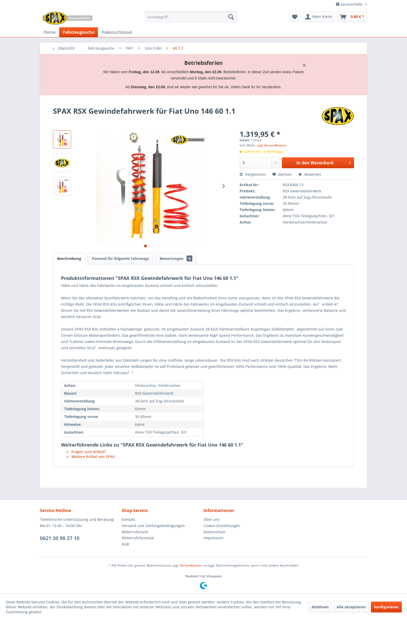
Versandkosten (191, 565)
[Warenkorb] (352, 17)
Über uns (212, 519)
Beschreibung (69, 258)
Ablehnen (320, 606)
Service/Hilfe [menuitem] (349, 4)
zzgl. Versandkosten (272, 145)
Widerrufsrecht (135, 531)
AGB (125, 544)
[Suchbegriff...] (190, 17)
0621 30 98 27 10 (59, 538)
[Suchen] (231, 17)
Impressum (213, 537)
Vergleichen (253, 174)
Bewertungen (176, 258)
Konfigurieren (386, 606)
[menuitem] (190, 17)
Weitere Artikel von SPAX (90, 456)
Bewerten (309, 174)
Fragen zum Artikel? (86, 451)
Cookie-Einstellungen (222, 525)
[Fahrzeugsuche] (78, 32)
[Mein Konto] (319, 17)
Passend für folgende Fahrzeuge (120, 258)
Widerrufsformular (138, 537)
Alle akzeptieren (351, 606)
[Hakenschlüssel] (117, 32)
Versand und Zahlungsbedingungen (153, 525)
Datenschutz (214, 531)
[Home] (49, 32)
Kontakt (128, 519)
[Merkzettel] (294, 17)
